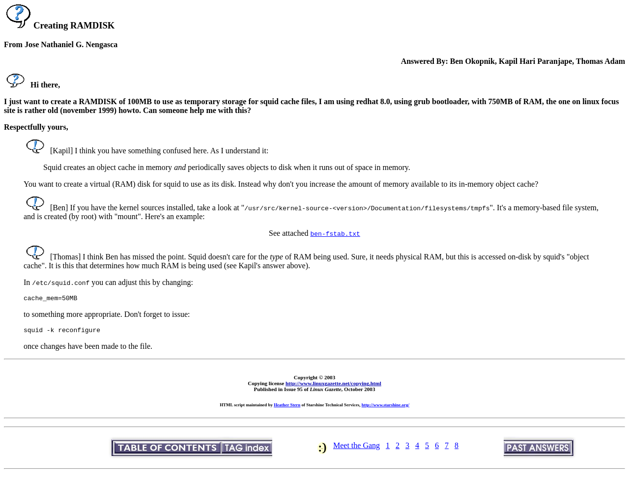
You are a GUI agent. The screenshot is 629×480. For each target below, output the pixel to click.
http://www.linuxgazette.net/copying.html (333, 386)
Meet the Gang (356, 448)
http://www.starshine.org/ (385, 407)
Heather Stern (287, 407)
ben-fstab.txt (335, 233)
